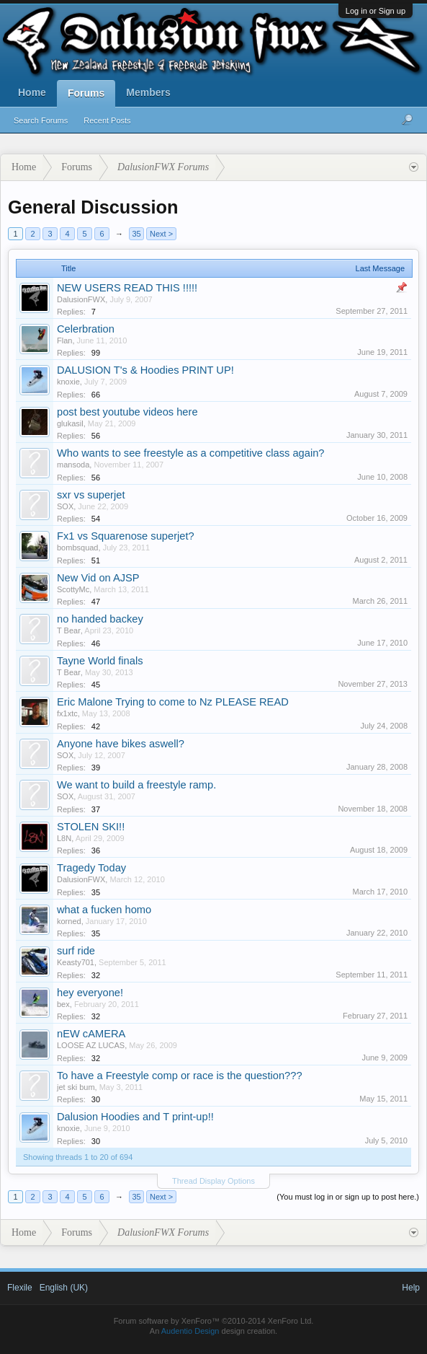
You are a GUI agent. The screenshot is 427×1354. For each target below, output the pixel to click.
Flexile (19, 1288)
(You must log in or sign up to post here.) (348, 1196)
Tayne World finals (100, 661)
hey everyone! (90, 992)
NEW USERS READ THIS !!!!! (127, 288)
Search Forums (41, 120)
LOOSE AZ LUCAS (91, 1045)
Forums (86, 93)
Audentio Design (190, 1331)
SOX (65, 506)
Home (32, 92)
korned (69, 921)
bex (63, 1004)
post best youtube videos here (127, 412)
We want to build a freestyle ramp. (136, 785)
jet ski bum (76, 1087)
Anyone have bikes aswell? (120, 743)
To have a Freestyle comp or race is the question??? (179, 1075)
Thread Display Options (213, 1181)
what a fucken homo (104, 909)
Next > (161, 233)
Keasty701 (75, 962)
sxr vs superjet (91, 495)
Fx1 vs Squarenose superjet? (125, 536)
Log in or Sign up (375, 10)
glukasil (70, 423)
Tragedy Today (91, 868)
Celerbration (85, 329)
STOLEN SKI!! (91, 826)
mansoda (73, 464)
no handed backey (100, 619)
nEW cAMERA (91, 1033)
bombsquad (78, 547)
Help (411, 1288)
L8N (64, 838)
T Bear (69, 630)
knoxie (68, 381)
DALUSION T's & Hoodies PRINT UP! (145, 370)
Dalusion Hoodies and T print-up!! (135, 1116)
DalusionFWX (81, 299)
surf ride (76, 951)
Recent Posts (107, 120)
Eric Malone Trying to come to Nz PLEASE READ (173, 702)
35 (136, 233)
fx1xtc (67, 713)
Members (148, 92)
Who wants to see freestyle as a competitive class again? (190, 453)
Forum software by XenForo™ (214, 1320)
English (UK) (64, 1288)
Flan (64, 340)
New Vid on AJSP (98, 578)
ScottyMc (73, 589)
